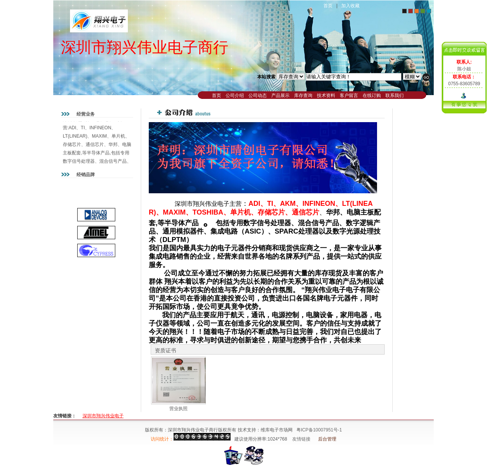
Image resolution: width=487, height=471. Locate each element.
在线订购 (372, 95)
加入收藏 (350, 5)
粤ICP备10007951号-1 (319, 430)
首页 (328, 5)
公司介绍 (235, 95)
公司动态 (257, 95)
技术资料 (326, 95)
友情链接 (301, 439)
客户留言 (349, 95)
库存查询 (303, 95)
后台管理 (327, 439)
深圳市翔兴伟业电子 (103, 415)
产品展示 (280, 95)
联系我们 (394, 95)
